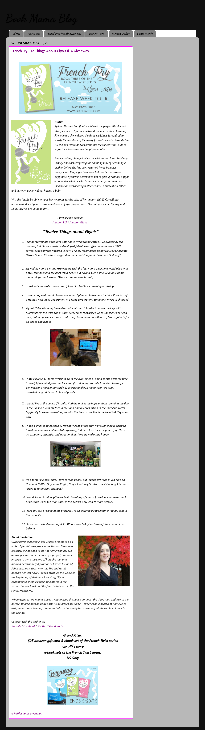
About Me (34, 34)
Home (16, 34)
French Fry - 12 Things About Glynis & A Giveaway (50, 51)
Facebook (29, 626)
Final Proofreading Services (64, 34)
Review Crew (97, 34)
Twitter (42, 626)
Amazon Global (79, 222)
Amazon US (60, 222)
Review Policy (121, 34)
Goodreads (56, 626)
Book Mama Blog (41, 18)
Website (16, 626)
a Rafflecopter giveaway (26, 713)
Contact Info (145, 34)
